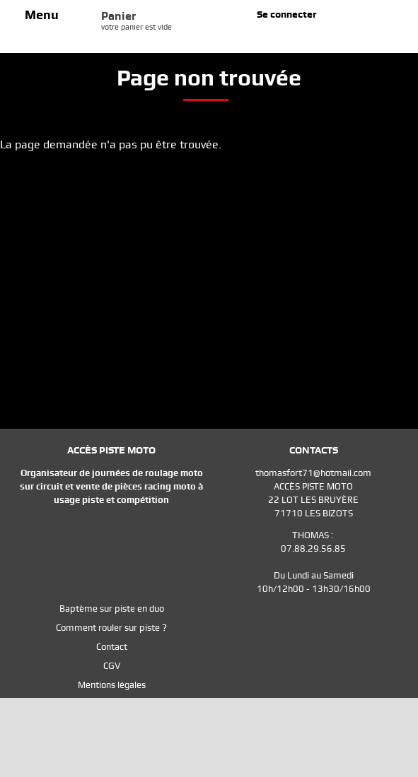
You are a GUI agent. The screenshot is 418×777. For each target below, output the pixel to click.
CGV (111, 665)
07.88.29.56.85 (313, 548)
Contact (111, 646)
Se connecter (287, 14)
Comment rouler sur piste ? (111, 627)
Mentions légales (112, 685)
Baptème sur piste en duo (111, 608)
